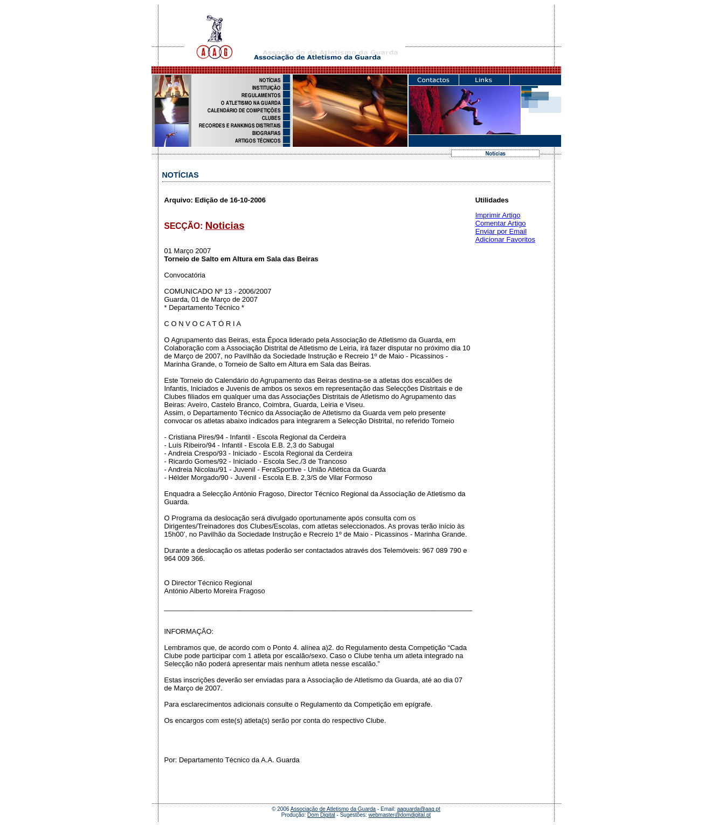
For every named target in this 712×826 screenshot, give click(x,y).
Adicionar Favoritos (505, 239)
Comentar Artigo (500, 223)
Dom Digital (321, 815)
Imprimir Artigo (498, 215)
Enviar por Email (501, 231)
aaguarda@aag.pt (418, 809)
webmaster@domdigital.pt (400, 815)
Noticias (225, 225)
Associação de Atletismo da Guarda (333, 809)
